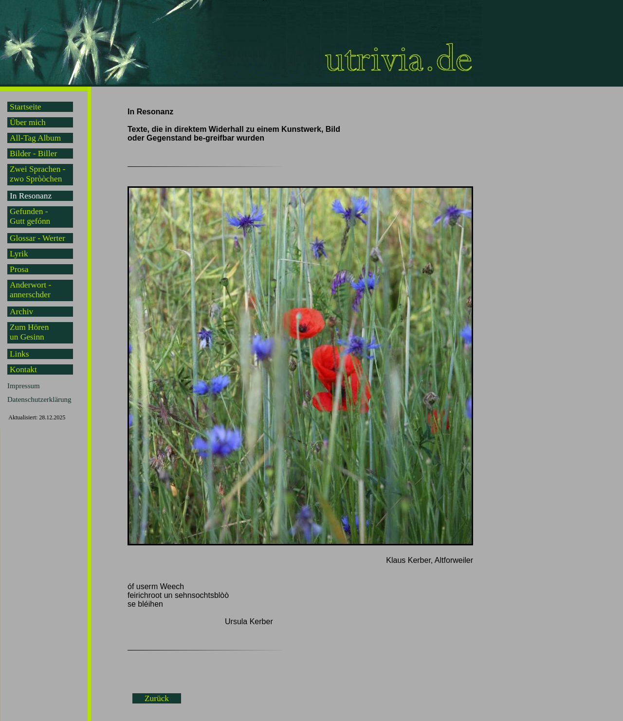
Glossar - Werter (37, 238)
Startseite (25, 106)
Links (19, 354)
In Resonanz (31, 195)
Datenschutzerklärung (39, 399)
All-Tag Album (35, 138)
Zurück (157, 698)
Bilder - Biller (33, 153)
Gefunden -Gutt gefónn (30, 216)
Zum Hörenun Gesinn (29, 332)
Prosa (19, 269)
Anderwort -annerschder (30, 289)
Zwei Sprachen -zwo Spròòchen (38, 173)
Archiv (21, 311)
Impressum (23, 386)
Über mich (28, 122)
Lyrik (19, 253)
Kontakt (23, 369)
